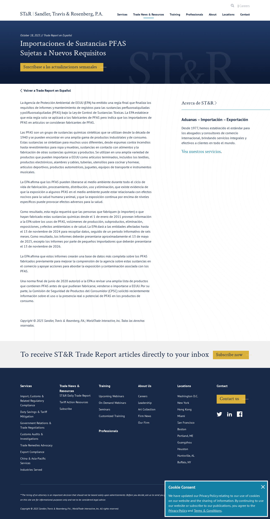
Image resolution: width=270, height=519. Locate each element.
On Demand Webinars (112, 419)
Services (122, 14)
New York (183, 419)
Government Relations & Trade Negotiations (35, 441)
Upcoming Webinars (111, 412)
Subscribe (66, 430)
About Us (144, 404)
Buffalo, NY (184, 478)
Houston (182, 465)
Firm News (144, 432)
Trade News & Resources (148, 14)
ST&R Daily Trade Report (75, 416)
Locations (228, 14)
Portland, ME (185, 452)
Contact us (229, 415)
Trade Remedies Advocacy (36, 461)
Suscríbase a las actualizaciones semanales (60, 67)
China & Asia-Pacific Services (33, 477)
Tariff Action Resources (74, 423)
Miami (181, 432)
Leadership (145, 419)
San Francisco (186, 439)
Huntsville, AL (186, 472)
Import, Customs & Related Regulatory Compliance (32, 417)
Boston (181, 445)
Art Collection (146, 426)
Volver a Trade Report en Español (45, 90)
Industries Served (31, 486)
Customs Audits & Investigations (31, 453)
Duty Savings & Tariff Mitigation (33, 430)
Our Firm (143, 439)
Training (175, 14)
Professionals (194, 14)
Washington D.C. (187, 412)
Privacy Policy (177, 510)
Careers (244, 6)
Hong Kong (184, 426)
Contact (245, 14)
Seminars (104, 426)
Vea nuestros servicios (201, 152)
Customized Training (112, 432)
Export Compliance (32, 468)
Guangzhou (184, 459)
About (212, 14)
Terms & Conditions (208, 510)
